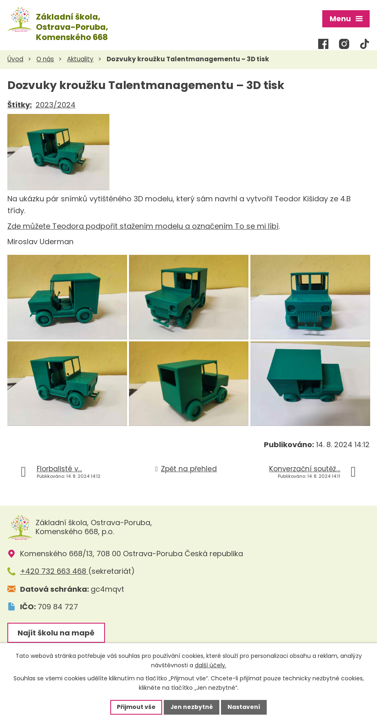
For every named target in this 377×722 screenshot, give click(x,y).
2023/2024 (56, 104)
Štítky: (19, 104)
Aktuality (80, 58)
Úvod (15, 58)
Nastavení (244, 707)
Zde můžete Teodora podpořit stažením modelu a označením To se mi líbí (143, 225)
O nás (45, 58)
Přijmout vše (136, 707)
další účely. (210, 665)
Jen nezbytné (191, 707)
